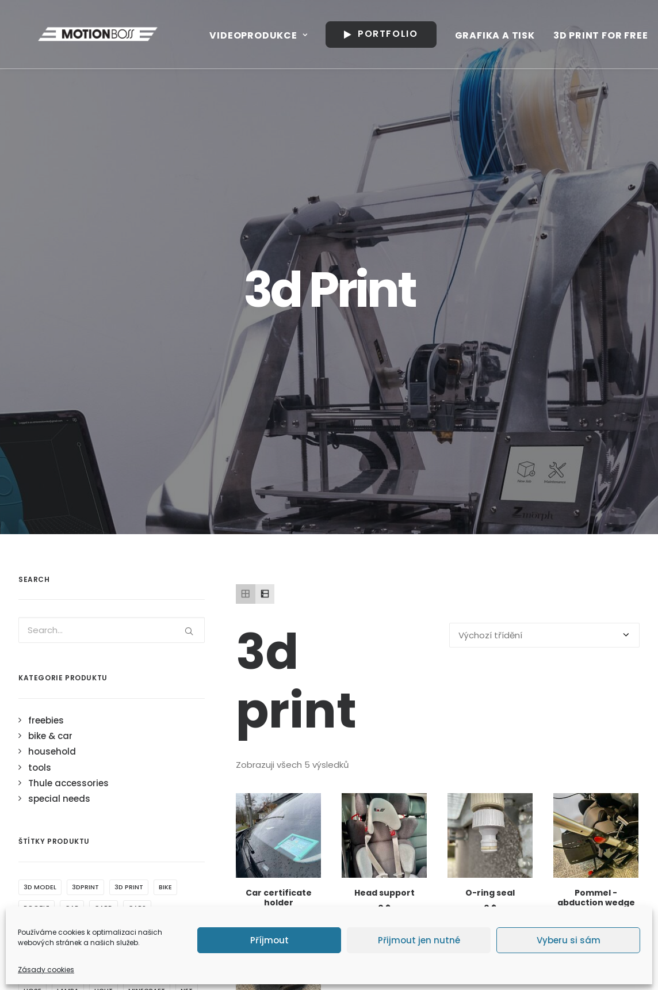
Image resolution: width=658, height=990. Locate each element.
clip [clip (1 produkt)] (179, 628)
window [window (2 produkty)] (38, 815)
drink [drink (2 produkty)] (69, 649)
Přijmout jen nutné (419, 940)
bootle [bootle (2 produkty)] (36, 607)
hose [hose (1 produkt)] (32, 690)
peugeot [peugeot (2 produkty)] (103, 732)
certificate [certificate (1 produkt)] (44, 628)
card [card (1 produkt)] (103, 607)
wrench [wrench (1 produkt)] (82, 815)
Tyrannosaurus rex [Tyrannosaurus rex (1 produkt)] (59, 794)
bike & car (50, 436)
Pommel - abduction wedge (596, 597)
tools (39, 468)
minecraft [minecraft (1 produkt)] (146, 690)
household (52, 452)
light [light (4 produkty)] (103, 690)
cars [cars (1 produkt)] (137, 607)
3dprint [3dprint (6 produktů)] (85, 587)
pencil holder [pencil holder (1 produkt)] (48, 732)
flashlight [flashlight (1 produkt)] (43, 670)
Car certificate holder (279, 597)
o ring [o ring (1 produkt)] (140, 711)
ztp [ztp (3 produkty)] (118, 815)
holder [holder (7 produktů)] (136, 670)
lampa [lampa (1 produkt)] (68, 690)
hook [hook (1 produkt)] (174, 670)
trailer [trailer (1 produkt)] (65, 773)
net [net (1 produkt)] (187, 690)
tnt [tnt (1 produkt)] (161, 752)
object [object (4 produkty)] (100, 711)
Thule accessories (68, 483)
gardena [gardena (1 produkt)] (92, 670)
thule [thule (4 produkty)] (130, 752)
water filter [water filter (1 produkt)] (132, 794)
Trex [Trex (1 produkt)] (150, 773)
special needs (59, 499)
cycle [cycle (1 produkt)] (34, 649)
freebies (46, 420)
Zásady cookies (46, 969)
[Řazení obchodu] (544, 335)
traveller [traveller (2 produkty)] (110, 773)
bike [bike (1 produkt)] (165, 587)
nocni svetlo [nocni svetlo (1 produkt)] (48, 711)
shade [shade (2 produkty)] (64, 752)
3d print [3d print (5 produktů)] (128, 587)
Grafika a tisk (491, 35)
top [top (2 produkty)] (30, 773)
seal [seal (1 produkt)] (31, 752)
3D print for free (597, 35)
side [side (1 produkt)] (98, 752)
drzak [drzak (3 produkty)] (105, 649)
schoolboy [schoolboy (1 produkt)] (155, 732)
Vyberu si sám (568, 940)
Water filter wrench (279, 747)
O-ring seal (490, 593)
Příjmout (269, 940)
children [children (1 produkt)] (140, 628)
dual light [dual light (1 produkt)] (149, 649)
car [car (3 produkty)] (72, 607)
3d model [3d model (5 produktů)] (40, 587)
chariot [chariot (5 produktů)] (95, 628)
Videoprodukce (255, 35)
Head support (384, 593)
